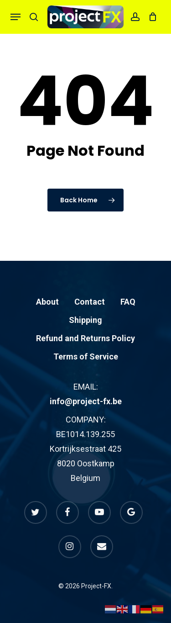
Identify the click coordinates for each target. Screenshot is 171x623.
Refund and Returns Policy (85, 338)
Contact (89, 301)
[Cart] (150, 16)
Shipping (85, 320)
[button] (15, 16)
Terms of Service (85, 356)
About (47, 301)
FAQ (127, 301)
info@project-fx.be (86, 401)
